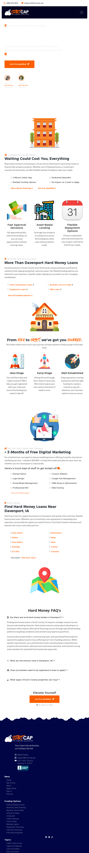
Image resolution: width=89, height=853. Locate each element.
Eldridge (16, 547)
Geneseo (55, 551)
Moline (15, 537)
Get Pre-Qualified (19, 64)
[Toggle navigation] (81, 12)
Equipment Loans (18, 289)
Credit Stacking (12, 819)
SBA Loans (55, 289)
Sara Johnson (9, 85)
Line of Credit (11, 821)
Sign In (9, 791)
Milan (53, 537)
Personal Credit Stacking (16, 807)
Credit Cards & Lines (14, 843)
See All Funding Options (20, 295)
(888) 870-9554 (12, 3)
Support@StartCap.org (33, 3)
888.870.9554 (22, 755)
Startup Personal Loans (15, 805)
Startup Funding (12, 813)
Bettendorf (56, 533)
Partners (9, 794)
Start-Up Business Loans (21, 285)
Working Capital (12, 824)
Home (8, 780)
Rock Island (17, 533)
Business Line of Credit (60, 285)
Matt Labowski (23, 85)
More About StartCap (22, 188)
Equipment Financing (15, 827)
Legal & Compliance (14, 846)
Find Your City (23, 557)
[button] (44, 617)
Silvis (53, 542)
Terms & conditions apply (20, 493)
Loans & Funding (12, 849)
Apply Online (11, 788)
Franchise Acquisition (14, 833)
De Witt (15, 551)
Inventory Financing (14, 830)
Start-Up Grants (12, 852)
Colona (54, 547)
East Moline (17, 542)
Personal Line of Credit (15, 810)
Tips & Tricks (10, 783)
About (8, 786)
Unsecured (10, 816)
